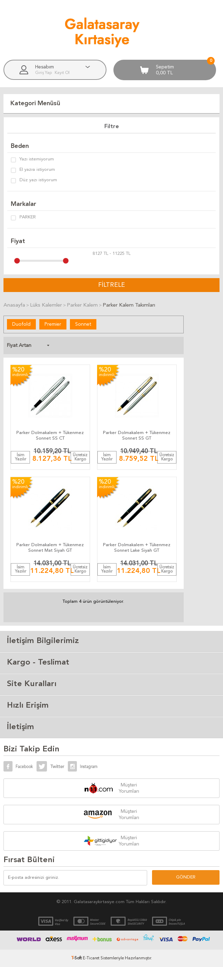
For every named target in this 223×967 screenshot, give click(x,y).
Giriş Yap (44, 73)
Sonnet (83, 324)
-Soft (77, 958)
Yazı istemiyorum (32, 159)
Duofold (21, 324)
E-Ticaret (91, 958)
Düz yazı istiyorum (34, 180)
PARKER (23, 217)
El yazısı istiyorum (33, 170)
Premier (53, 324)
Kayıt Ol (62, 73)
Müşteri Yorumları (129, 788)
